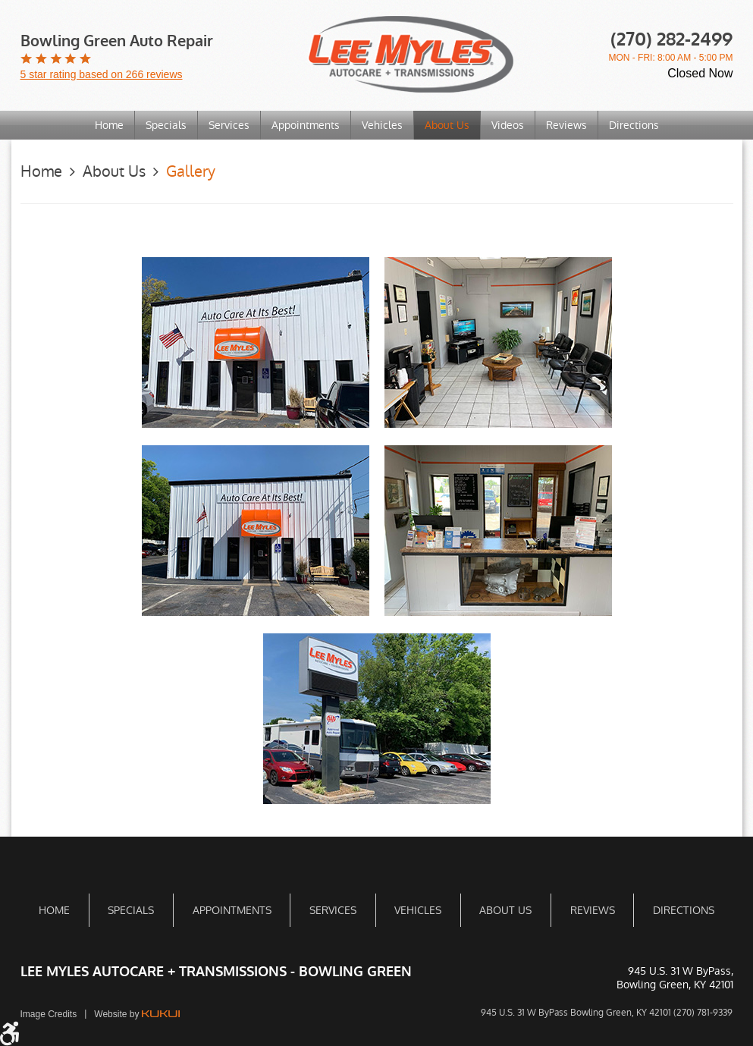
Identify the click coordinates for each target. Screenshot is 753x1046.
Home (109, 125)
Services (229, 125)
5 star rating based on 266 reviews (101, 74)
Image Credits (48, 1014)
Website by (136, 1014)
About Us (447, 125)
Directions (634, 125)
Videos (507, 125)
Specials (166, 125)
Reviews (566, 125)
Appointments (305, 125)
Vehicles (382, 125)
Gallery (190, 171)
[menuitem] (109, 125)
